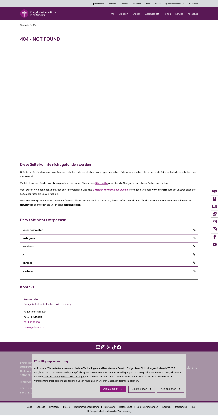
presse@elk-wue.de (34, 327)
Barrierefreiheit (176, 4)
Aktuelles (193, 13)
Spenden (125, 3)
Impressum (109, 407)
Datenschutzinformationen (123, 380)
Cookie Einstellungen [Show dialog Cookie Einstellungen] (148, 407)
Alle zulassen (110, 388)
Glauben (123, 13)
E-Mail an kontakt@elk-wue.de (110, 189)
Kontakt (112, 3)
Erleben (136, 13)
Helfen (167, 13)
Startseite (99, 3)
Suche (195, 3)
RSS (195, 407)
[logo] (38, 13)
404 (34, 25)
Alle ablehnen (168, 389)
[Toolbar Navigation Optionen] (109, 3)
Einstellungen (139, 389)
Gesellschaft (152, 13)
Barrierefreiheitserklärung (86, 407)
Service (179, 13)
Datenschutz (126, 407)
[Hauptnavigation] (129, 13)
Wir (112, 13)
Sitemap (168, 407)
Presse (158, 3)
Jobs (148, 3)
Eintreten (137, 3)
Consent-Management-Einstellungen (64, 376)
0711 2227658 (32, 322)
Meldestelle (182, 407)
